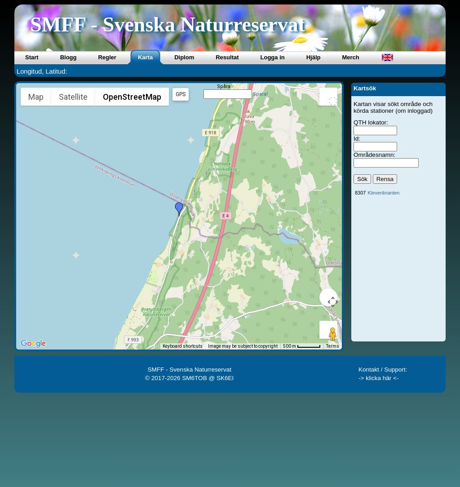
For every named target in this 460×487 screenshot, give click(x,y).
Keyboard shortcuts (183, 346)
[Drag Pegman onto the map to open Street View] (328, 330)
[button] (179, 209)
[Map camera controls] (328, 297)
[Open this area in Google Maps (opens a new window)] (33, 344)
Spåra (223, 86)
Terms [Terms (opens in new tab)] (332, 346)
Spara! (260, 94)
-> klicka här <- (378, 378)
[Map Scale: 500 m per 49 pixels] (301, 346)
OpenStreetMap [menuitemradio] (132, 97)
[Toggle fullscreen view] (328, 97)
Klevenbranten (383, 192)
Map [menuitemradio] (36, 97)
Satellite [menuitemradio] (73, 97)
